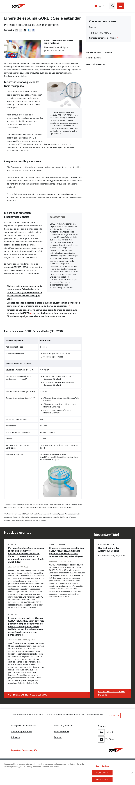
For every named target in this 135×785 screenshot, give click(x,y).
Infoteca (15, 737)
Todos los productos (21, 731)
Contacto (114, 715)
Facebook (33, 30)
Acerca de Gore (61, 731)
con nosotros (60, 306)
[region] (67, 772)
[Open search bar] (112, 6)
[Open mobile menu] (120, 6)
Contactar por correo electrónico (102, 38)
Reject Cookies (102, 773)
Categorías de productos (23, 726)
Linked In (29, 30)
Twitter (25, 30)
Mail (16, 30)
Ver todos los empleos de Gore (111, 693)
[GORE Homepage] (18, 6)
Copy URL (20, 30)
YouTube (106, 739)
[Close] (132, 773)
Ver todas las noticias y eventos (27, 695)
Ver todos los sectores (95, 64)
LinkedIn (106, 732)
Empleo (58, 737)
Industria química (93, 57)
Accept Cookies (102, 779)
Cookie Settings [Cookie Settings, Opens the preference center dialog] (102, 766)
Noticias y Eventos (63, 726)
